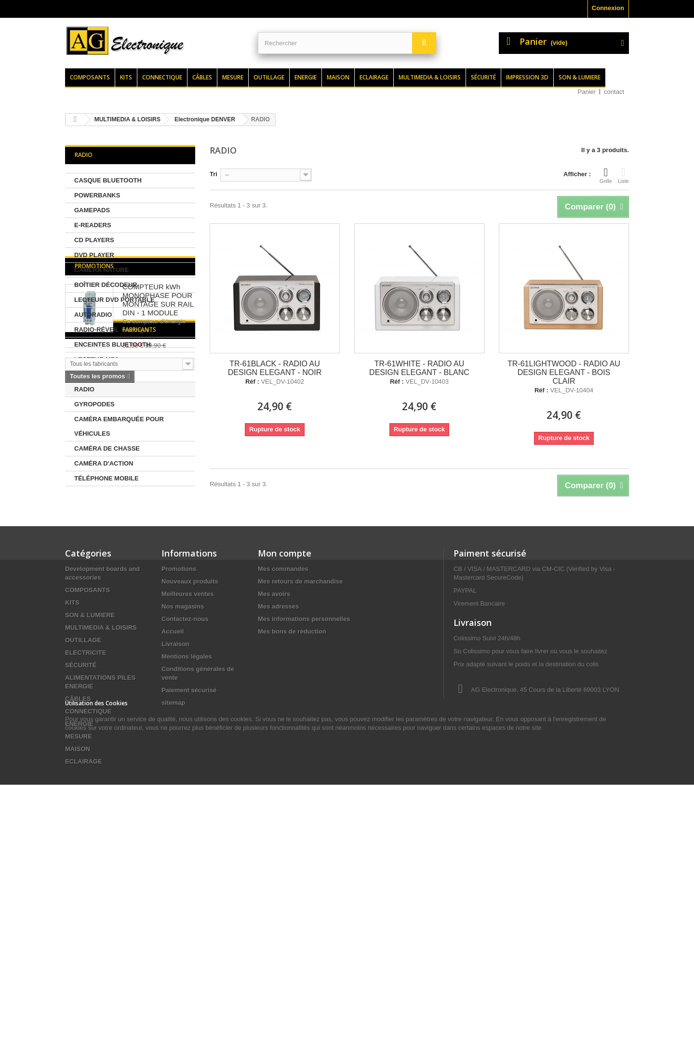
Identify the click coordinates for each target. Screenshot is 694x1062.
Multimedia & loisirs (430, 77)
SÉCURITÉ (81, 866)
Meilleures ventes (187, 795)
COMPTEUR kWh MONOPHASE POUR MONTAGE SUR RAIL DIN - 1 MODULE (158, 544)
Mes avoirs (274, 795)
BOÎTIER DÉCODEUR (105, 284)
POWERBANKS (97, 195)
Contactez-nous (185, 820)
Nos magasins (182, 807)
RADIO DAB (92, 374)
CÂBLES (78, 900)
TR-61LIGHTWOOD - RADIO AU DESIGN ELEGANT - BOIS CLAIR (563, 372)
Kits (126, 77)
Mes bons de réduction (292, 832)
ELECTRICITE (85, 853)
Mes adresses (278, 807)
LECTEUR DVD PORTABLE (114, 299)
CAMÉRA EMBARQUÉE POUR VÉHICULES (119, 426)
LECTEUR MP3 (96, 359)
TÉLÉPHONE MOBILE (106, 478)
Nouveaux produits (189, 782)
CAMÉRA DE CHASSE (107, 448)
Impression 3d (527, 77)
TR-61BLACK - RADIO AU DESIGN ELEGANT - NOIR (274, 368)
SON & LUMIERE (90, 816)
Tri (213, 174)
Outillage (269, 77)
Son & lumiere (580, 77)
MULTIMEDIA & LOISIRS (101, 828)
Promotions (94, 510)
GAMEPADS (92, 210)
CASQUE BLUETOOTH (108, 180)
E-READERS (92, 225)
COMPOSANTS (87, 791)
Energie (305, 77)
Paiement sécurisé (188, 891)
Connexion (608, 8)
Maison (338, 77)
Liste (623, 175)
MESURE (78, 937)
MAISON (77, 950)
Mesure (232, 77)
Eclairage (374, 77)
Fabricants (91, 652)
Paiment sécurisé (490, 754)
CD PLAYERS (94, 240)
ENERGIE (79, 925)
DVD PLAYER (94, 255)
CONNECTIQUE (88, 912)
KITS (72, 803)
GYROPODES (94, 404)
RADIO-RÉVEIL (96, 329)
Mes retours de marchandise (300, 782)
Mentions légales (186, 857)
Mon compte (284, 754)
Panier (587, 91)
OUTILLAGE (83, 841)
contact (614, 91)
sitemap (173, 903)
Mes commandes (283, 770)
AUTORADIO (93, 314)
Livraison (175, 845)
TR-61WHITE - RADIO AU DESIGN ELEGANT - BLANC (419, 368)
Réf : (252, 381)
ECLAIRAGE (83, 962)
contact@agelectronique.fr (530, 941)
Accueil (172, 832)
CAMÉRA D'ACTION (103, 463)
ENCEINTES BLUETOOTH (112, 344)
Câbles (202, 77)
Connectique (162, 77)
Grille (606, 175)
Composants (90, 77)
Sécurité (483, 77)
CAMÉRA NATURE (101, 269)
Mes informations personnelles (304, 820)
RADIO (84, 389)
